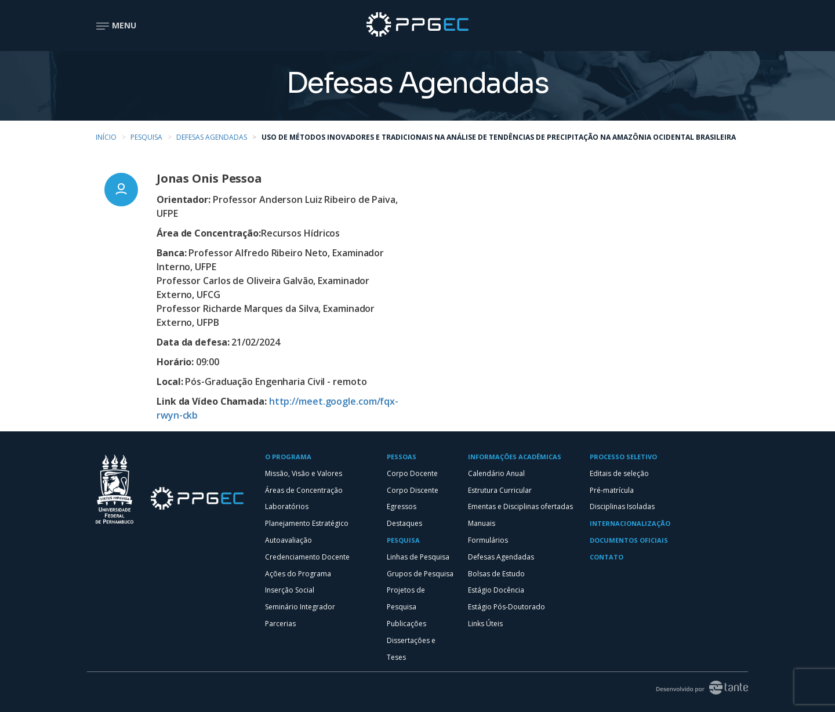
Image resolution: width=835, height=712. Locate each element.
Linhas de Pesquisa (418, 557)
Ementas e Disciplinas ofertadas (520, 506)
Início (106, 137)
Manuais (481, 523)
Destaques (404, 523)
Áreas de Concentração (304, 490)
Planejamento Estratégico (306, 523)
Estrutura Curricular (500, 490)
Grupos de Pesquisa (420, 574)
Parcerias (280, 624)
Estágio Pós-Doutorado (506, 607)
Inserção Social (289, 590)
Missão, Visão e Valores (303, 473)
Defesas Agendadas (211, 137)
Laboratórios (286, 506)
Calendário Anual (496, 473)
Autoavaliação (288, 540)
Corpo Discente (412, 490)
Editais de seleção (619, 473)
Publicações (406, 624)
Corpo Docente (412, 473)
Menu (116, 25)
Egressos (401, 506)
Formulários (488, 540)
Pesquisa (146, 137)
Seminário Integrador (300, 607)
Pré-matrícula (612, 490)
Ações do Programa (298, 574)
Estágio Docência (496, 590)
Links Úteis (485, 624)
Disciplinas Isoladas (622, 506)
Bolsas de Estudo (496, 574)
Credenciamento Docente (307, 557)
